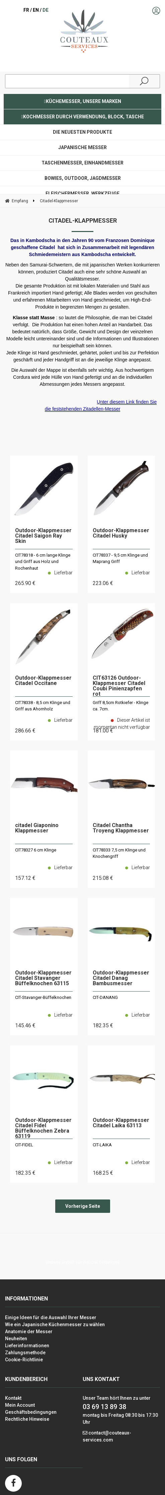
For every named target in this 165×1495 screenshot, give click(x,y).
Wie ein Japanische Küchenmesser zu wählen (55, 1324)
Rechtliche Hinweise (27, 1419)
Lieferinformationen (27, 1345)
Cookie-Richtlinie (24, 1359)
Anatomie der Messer (29, 1331)
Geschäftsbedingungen (31, 1412)
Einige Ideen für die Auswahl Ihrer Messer (50, 1317)
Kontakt (13, 1398)
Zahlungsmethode (25, 1352)
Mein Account (20, 1405)
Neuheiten (16, 1338)
